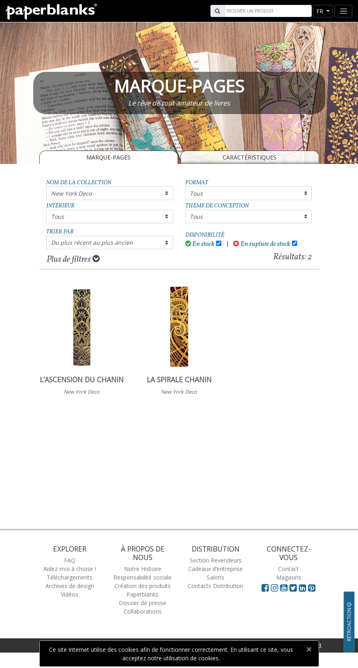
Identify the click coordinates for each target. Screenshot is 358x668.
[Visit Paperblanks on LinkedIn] (303, 587)
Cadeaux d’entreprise (215, 569)
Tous (196, 193)
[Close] (309, 649)
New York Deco (71, 193)
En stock (200, 244)
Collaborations (143, 611)
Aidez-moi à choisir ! (69, 569)
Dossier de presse (142, 603)
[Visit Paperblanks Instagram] (274, 587)
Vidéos (69, 594)
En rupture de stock (261, 244)
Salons (215, 577)
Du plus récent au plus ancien (92, 242)
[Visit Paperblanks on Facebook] (265, 587)
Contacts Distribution (215, 586)
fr (320, 11)
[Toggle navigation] (343, 11)
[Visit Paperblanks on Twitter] (294, 587)
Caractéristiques (250, 157)
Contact (288, 569)
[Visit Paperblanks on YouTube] (284, 587)
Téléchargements (69, 577)
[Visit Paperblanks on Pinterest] (311, 587)
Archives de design (69, 586)
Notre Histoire (142, 569)
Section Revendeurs (216, 560)
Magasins (288, 577)
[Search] (267, 11)
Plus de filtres (73, 259)
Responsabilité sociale (142, 577)
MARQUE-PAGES (108, 157)
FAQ (69, 560)
